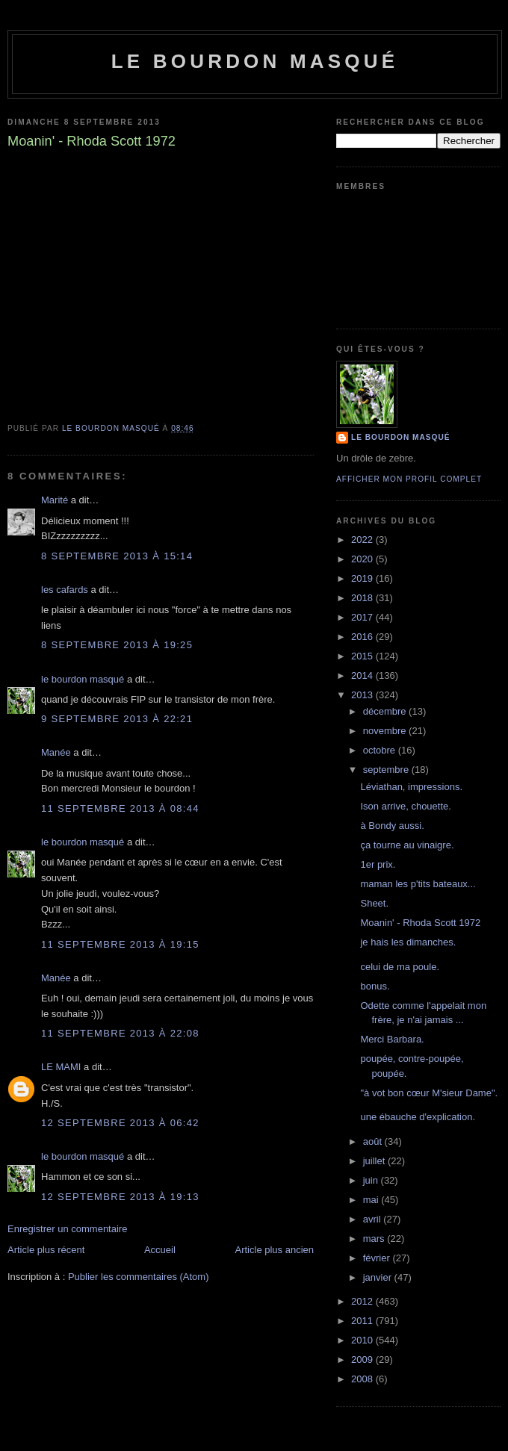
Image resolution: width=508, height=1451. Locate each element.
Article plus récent (45, 1249)
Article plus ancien (275, 1249)
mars (375, 1238)
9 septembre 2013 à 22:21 (117, 718)
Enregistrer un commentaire (67, 1228)
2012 (363, 1301)
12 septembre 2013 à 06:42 (120, 1122)
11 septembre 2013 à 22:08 (120, 1033)
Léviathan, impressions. (411, 786)
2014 (363, 675)
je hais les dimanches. (408, 942)
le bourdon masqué (255, 61)
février (378, 1258)
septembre (387, 769)
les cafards (64, 589)
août (374, 1141)
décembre (386, 711)
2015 (363, 656)
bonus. (374, 986)
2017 (363, 617)
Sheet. (374, 903)
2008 (363, 1379)
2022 (363, 539)
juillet (375, 1160)
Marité (54, 500)
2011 (363, 1320)
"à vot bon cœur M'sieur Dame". (429, 1093)
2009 (363, 1359)
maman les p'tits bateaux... (417, 883)
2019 (363, 578)
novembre (386, 730)
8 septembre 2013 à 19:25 (117, 644)
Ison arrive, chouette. (405, 806)
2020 (363, 559)
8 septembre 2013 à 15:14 (117, 556)
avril (373, 1219)
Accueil (160, 1249)
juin (372, 1180)
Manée (56, 752)
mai (372, 1199)
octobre (380, 750)
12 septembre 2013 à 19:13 (120, 1196)
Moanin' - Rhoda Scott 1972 (420, 922)
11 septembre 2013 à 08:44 (120, 808)
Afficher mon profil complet (409, 479)
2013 (363, 694)
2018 (363, 597)
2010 (363, 1340)
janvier (378, 1277)
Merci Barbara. (392, 1039)
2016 (363, 636)
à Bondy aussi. (392, 825)
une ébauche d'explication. (417, 1116)
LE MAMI (61, 1066)
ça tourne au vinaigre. (406, 845)
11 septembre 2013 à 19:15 (120, 944)
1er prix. (377, 864)
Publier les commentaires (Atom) (138, 1276)
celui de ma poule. (399, 966)
